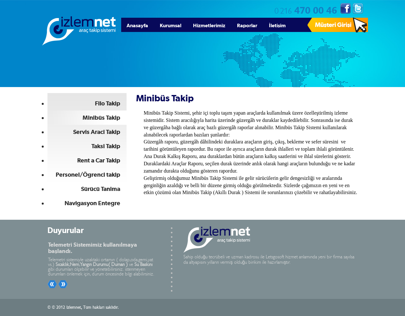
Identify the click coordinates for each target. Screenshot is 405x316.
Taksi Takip (105, 146)
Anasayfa (137, 25)
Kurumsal (170, 25)
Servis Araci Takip (96, 132)
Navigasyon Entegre (92, 203)
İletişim (277, 25)
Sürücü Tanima (100, 189)
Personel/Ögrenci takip (88, 174)
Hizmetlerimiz (209, 25)
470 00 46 (306, 9)
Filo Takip (107, 103)
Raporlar (247, 25)
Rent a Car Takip (98, 160)
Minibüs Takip (101, 117)
